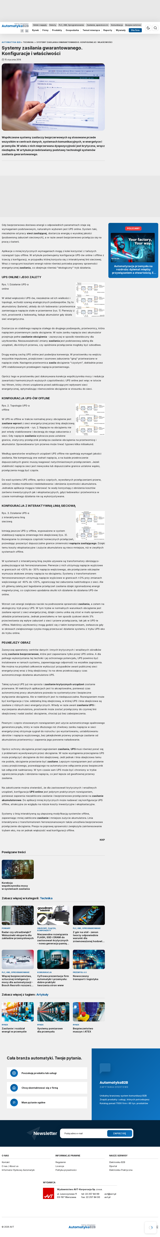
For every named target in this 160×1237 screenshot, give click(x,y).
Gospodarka (72, 30)
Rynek (35, 30)
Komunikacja (117, 25)
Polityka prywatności (66, 1170)
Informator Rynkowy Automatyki (18, 1170)
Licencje (59, 1166)
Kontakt (6, 1162)
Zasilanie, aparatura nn (97, 25)
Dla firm (135, 30)
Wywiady (121, 30)
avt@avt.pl (110, 1194)
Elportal (113, 1166)
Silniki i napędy (40, 25)
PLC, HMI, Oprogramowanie (71, 25)
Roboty (52, 25)
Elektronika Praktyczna (120, 1170)
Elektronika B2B (117, 1162)
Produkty (57, 30)
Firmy (45, 30)
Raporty (107, 30)
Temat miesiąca (91, 30)
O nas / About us (10, 1166)
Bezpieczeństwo (133, 25)
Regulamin (60, 1162)
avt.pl (107, 1197)
